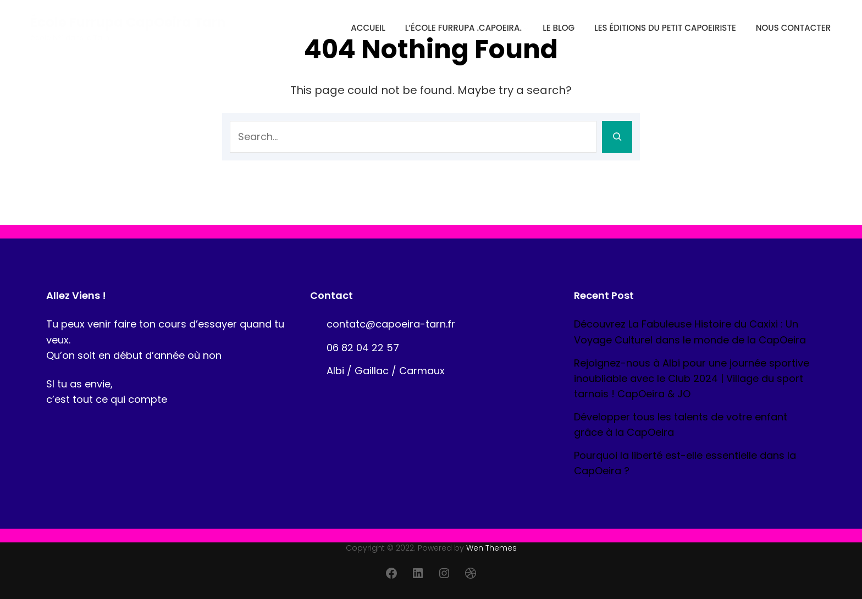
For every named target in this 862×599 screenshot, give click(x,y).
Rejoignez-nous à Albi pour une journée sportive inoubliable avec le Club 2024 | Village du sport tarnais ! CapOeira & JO (691, 378)
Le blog (558, 28)
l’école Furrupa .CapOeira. (463, 28)
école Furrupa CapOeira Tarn (128, 22)
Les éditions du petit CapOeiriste (665, 28)
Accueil (368, 28)
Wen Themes (491, 547)
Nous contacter (793, 28)
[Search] (617, 137)
